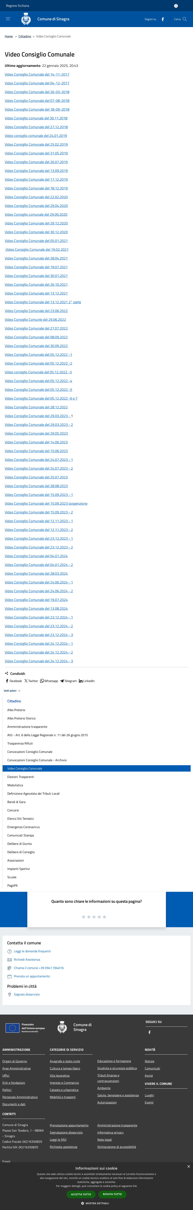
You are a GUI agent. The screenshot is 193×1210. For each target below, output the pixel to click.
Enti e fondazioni (13, 1082)
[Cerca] (184, 19)
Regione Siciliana (17, 5)
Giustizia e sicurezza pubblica (117, 1068)
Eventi (149, 1102)
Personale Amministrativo (20, 1097)
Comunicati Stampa (20, 835)
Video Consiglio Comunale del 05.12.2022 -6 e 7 (41, 398)
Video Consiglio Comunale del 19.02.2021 (37, 249)
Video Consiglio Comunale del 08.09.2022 (36, 337)
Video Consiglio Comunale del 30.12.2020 (36, 232)
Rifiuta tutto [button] (112, 1194)
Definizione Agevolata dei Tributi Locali (33, 793)
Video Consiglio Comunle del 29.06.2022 (35, 319)
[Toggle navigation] (8, 18)
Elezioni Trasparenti (20, 776)
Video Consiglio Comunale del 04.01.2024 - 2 (39, 564)
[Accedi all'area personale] (175, 5)
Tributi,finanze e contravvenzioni (108, 1078)
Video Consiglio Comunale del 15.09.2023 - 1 (39, 494)
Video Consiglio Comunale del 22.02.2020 (36, 197)
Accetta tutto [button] (81, 1194)
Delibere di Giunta (19, 843)
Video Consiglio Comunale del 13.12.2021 (36, 293)
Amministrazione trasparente (27, 726)
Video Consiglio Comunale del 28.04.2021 (36, 258)
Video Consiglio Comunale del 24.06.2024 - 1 (39, 582)
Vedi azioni (13, 690)
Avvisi (149, 1075)
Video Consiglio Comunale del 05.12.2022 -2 (38, 363)
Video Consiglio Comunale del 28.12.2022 (36, 407)
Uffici (5, 1075)
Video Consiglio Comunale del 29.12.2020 (36, 223)
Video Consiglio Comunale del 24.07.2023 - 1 (39, 459)
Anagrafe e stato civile (65, 1061)
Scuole (11, 877)
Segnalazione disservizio (66, 1132)
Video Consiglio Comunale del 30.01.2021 (36, 275)
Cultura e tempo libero (65, 1068)
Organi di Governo (14, 1061)
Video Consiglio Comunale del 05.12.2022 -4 (38, 380)
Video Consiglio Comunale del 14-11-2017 (37, 74)
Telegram (68, 680)
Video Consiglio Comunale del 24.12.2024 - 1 (39, 643)
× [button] (188, 1166)
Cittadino (25, 36)
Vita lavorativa (60, 1075)
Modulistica (15, 785)
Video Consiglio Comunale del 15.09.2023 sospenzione (46, 503)
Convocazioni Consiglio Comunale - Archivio (37, 760)
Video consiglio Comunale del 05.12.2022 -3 (38, 372)
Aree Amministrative (16, 1068)
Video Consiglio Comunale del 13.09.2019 (36, 170)
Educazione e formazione (114, 1061)
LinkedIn (86, 680)
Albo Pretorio (16, 709)
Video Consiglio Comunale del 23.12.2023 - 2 (39, 547)
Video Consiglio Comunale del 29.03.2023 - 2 (39, 424)
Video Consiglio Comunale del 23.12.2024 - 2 (39, 626)
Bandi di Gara (16, 801)
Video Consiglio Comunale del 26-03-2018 (37, 92)
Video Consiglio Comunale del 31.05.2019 (36, 153)
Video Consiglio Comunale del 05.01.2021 (36, 240)
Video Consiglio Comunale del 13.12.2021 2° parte (43, 302)
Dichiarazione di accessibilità (116, 1146)
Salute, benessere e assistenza (118, 1095)
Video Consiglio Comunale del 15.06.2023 (36, 451)
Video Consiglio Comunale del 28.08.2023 (36, 486)
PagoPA (12, 885)
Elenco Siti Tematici (20, 818)
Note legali (104, 1139)
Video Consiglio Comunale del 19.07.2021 (36, 267)
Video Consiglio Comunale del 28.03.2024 (36, 573)
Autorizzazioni (107, 1102)
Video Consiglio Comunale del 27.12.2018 (36, 127)
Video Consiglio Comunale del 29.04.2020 (36, 205)
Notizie (149, 1061)
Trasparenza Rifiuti (20, 743)
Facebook (13, 680)
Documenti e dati (13, 1104)
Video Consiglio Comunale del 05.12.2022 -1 (38, 354)
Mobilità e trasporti (63, 1097)
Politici (7, 1089)
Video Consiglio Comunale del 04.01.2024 (36, 556)
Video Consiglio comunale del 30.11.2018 (36, 118)
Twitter (31, 680)
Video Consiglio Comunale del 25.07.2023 (36, 477)
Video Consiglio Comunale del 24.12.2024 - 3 (39, 661)
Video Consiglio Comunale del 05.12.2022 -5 (38, 389)
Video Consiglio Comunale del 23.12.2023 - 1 (39, 538)
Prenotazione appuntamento (69, 1125)
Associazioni (15, 860)
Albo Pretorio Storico (21, 718)
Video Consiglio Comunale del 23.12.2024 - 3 (39, 634)
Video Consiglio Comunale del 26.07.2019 (36, 162)
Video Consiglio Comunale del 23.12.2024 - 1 (39, 617)
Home (9, 36)
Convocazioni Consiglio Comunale (29, 751)
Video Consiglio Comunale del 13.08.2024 (36, 608)
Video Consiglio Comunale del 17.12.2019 (36, 179)
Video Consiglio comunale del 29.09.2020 (36, 214)
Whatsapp (49, 680)
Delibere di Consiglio (21, 852)
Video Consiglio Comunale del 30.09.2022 (36, 345)
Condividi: (15, 673)
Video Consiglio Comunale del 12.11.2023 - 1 (39, 521)
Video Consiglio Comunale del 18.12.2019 (36, 188)
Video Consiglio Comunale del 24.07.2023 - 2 (39, 468)
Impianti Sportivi (18, 868)
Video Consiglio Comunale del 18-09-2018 (37, 109)
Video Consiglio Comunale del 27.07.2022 (36, 328)
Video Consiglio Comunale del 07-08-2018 (37, 100)
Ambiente (104, 1088)
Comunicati (152, 1068)
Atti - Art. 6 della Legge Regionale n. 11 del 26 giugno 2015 (47, 735)
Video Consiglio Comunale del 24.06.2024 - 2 (39, 591)
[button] (96, 1203)
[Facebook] (161, 19)
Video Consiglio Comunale (24, 768)
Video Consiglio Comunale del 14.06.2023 (36, 442)
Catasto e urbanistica (64, 1089)
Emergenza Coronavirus (23, 827)
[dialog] (96, 1186)
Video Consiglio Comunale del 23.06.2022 (36, 310)
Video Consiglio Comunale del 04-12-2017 (37, 83)
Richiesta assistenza (63, 1146)
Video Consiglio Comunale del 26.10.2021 (36, 284)
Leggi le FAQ (58, 1139)
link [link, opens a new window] (135, 1186)
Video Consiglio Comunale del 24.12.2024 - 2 (39, 652)
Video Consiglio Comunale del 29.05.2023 (36, 433)
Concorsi (13, 810)
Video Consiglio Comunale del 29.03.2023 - (38, 416)
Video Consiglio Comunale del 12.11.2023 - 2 (39, 529)
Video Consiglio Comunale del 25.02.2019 (36, 144)
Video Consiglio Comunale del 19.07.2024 (36, 599)
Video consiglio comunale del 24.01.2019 (36, 135)
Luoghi (149, 1095)
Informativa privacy (110, 1132)
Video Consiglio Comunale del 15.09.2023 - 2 (39, 512)
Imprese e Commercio (64, 1082)
